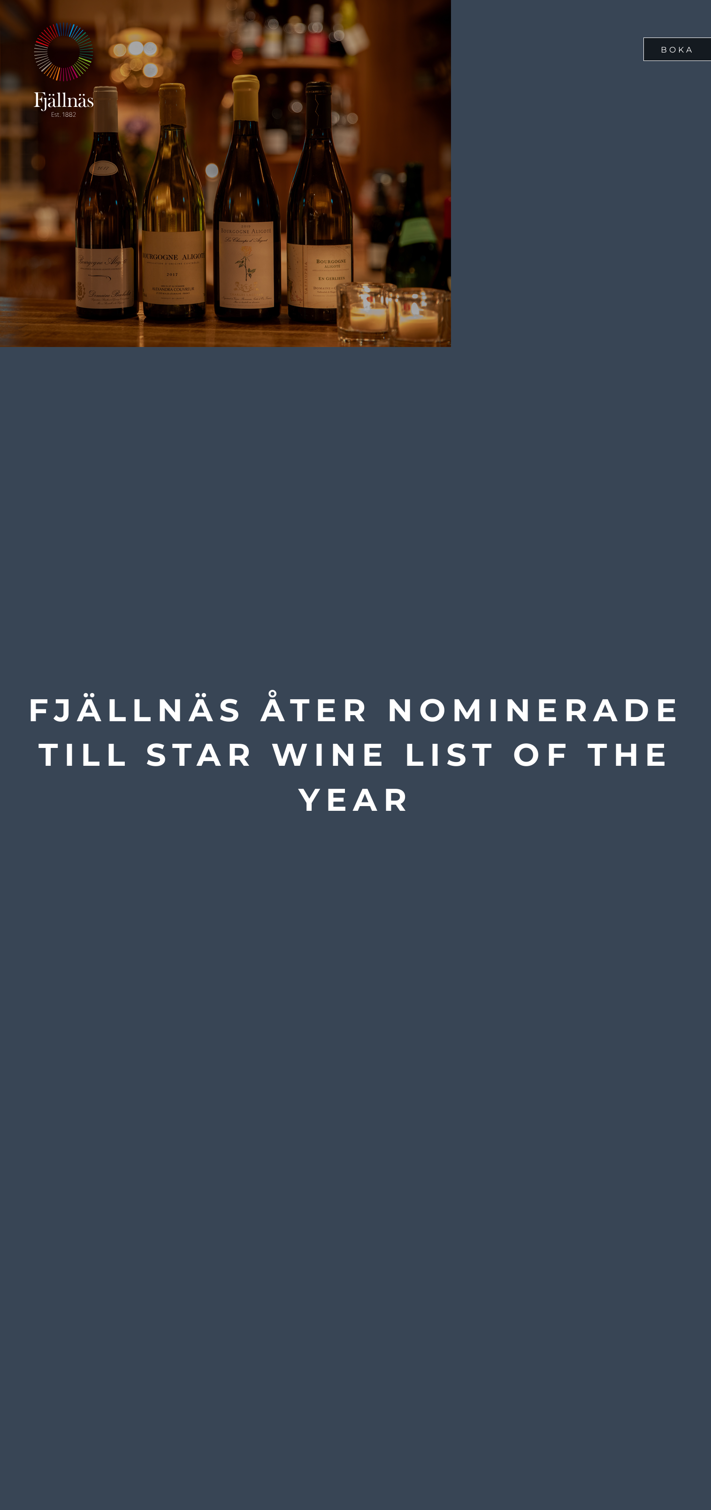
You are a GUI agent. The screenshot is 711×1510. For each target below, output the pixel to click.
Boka (677, 49)
